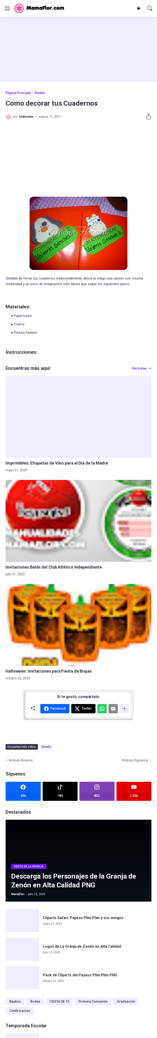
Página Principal (18, 93)
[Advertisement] (78, 49)
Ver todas (139, 368)
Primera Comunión (93, 1001)
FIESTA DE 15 (59, 1001)
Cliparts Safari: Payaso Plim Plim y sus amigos (83, 918)
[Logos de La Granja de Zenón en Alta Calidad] (22, 949)
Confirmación (19, 1011)
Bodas (35, 1001)
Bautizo (15, 1001)
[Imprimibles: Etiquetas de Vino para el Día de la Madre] (78, 417)
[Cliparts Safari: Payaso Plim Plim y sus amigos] (22, 920)
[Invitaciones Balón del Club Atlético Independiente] (78, 521)
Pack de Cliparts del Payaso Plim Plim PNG (80, 975)
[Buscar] (150, 8)
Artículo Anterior (21, 760)
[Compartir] (146, 116)
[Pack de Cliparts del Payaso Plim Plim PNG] (22, 977)
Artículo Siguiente (135, 760)
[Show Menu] (7, 8)
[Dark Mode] (139, 8)
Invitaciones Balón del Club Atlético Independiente (54, 567)
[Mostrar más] (124, 708)
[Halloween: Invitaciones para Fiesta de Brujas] (78, 625)
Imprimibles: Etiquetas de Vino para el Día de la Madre (57, 463)
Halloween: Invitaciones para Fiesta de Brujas (49, 671)
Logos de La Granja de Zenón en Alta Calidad (82, 946)
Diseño (39, 93)
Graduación (126, 1001)
